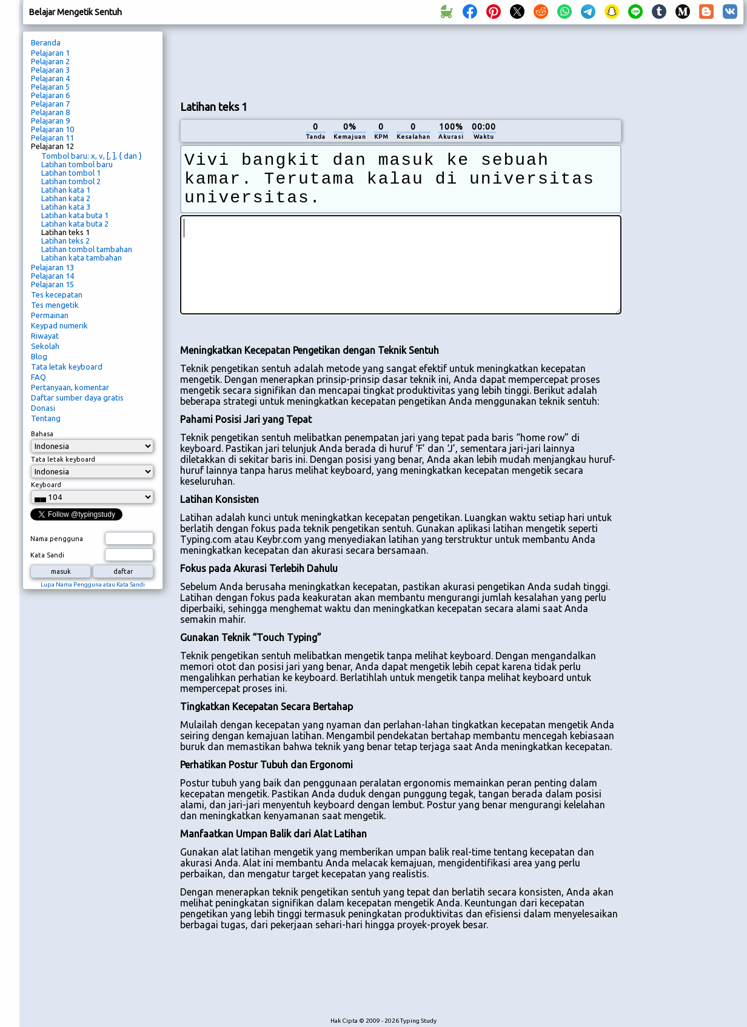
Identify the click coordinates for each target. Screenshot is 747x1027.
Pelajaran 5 (50, 86)
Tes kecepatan (56, 294)
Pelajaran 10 (52, 129)
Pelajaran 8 (50, 112)
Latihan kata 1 (65, 189)
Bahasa (42, 433)
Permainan (50, 315)
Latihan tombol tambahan (86, 249)
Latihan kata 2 (65, 198)
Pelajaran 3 (50, 69)
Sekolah (45, 346)
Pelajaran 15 (52, 284)
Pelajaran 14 (52, 275)
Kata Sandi (47, 555)
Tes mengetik (55, 305)
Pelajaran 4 (50, 78)
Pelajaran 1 (50, 52)
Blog (39, 356)
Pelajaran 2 (50, 61)
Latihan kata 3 (65, 206)
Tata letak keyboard (66, 366)
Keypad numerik (59, 325)
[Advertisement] (686, 234)
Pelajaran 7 (50, 103)
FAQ (38, 377)
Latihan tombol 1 (71, 172)
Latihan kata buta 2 (75, 223)
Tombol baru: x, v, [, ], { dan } (91, 155)
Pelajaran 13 (52, 267)
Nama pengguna (56, 538)
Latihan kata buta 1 (75, 215)
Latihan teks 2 (65, 240)
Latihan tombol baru (77, 164)
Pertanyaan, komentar (70, 387)
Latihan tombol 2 (71, 181)
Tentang (46, 418)
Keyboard (46, 484)
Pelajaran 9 (50, 120)
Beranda (46, 42)
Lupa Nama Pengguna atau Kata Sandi (93, 584)
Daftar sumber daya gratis (77, 397)
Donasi (43, 408)
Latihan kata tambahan (81, 257)
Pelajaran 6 (50, 95)
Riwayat (45, 335)
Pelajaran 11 (52, 137)
